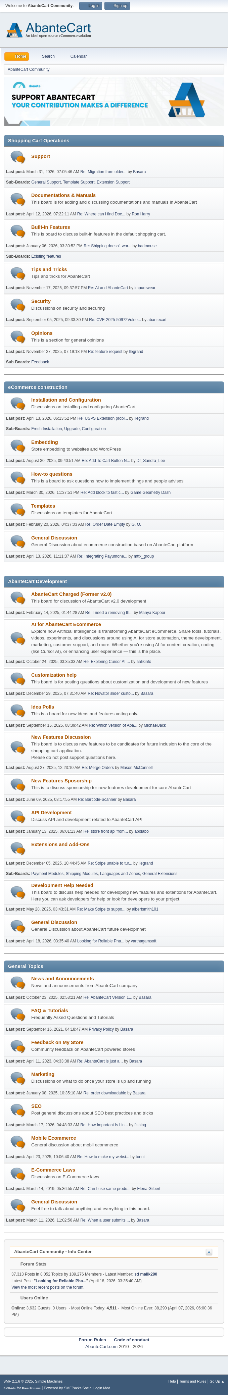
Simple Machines (48, 1381)
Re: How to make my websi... (103, 1156)
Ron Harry (141, 214)
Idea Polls (42, 707)
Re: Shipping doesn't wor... (107, 246)
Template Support (79, 182)
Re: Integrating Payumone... (102, 556)
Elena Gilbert (148, 1188)
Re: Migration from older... (103, 171)
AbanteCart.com (101, 1346)
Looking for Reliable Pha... (101, 941)
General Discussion (54, 537)
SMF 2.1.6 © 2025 (18, 1381)
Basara (139, 171)
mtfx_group (144, 556)
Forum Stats (30, 1264)
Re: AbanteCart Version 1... (108, 997)
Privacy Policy (101, 1029)
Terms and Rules (193, 1381)
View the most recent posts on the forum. (48, 1287)
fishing (140, 1125)
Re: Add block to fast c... (102, 492)
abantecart (157, 319)
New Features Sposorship (61, 780)
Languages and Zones (120, 873)
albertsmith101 (145, 909)
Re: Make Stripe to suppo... (101, 909)
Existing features (46, 256)
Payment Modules (47, 873)
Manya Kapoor (152, 612)
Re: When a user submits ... (105, 1220)
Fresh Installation (46, 428)
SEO (36, 1106)
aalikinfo (143, 661)
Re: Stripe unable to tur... (110, 863)
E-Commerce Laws (53, 1170)
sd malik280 (145, 1274)
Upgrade (72, 428)
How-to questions (52, 474)
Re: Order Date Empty (105, 524)
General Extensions (160, 873)
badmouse (147, 246)
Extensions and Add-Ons (60, 844)
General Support (46, 182)
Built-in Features (50, 227)
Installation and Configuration (66, 400)
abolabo (141, 831)
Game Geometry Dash (150, 492)
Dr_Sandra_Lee (151, 460)
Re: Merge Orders (98, 767)
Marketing (42, 1074)
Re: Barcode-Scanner (97, 799)
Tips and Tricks (49, 269)
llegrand (136, 351)
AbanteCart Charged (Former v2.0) (71, 594)
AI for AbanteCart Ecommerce (66, 624)
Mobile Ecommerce (53, 1138)
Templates (43, 506)
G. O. (136, 524)
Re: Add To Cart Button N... (106, 460)
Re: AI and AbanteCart (108, 288)
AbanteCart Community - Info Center (53, 1251)
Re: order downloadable (106, 1093)
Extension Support (113, 182)
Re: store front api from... (106, 831)
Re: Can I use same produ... (105, 1188)
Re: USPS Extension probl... (103, 418)
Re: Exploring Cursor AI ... (107, 661)
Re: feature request (105, 351)
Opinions (42, 333)
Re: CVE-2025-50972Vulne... (115, 319)
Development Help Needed (62, 885)
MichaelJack (155, 725)
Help (172, 1381)
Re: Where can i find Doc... (101, 214)
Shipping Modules (82, 873)
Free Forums (31, 1388)
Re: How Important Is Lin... (104, 1125)
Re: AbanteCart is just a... (100, 1061)
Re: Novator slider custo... (111, 693)
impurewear (144, 288)
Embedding (44, 442)
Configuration (94, 428)
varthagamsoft (143, 941)
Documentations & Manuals (63, 195)
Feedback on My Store (57, 1042)
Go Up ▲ (217, 1381)
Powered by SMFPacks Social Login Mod (77, 1388)
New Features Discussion (61, 737)
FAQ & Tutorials (49, 1010)
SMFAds (9, 1388)
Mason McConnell (136, 767)
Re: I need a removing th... (109, 612)
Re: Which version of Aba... (113, 725)
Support (40, 156)
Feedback (40, 362)
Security (41, 301)
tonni (140, 1156)
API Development (51, 812)
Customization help (54, 675)
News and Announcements (62, 978)
